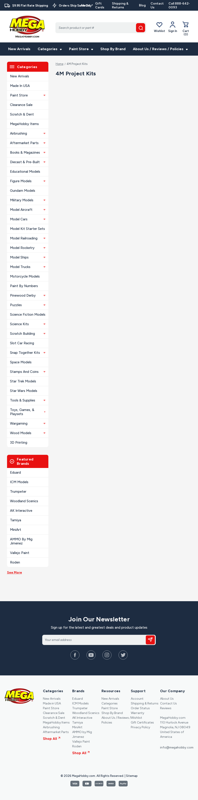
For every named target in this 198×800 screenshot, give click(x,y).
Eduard (15, 472)
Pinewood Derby (28, 295)
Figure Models (28, 181)
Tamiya (15, 520)
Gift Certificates (142, 722)
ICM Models (19, 482)
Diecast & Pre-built (28, 162)
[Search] (100, 27)
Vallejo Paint (19, 553)
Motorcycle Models (25, 276)
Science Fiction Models (27, 315)
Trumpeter (18, 492)
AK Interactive (21, 511)
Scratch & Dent (22, 114)
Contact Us (157, 5)
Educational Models (25, 172)
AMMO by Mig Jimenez (21, 541)
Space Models (21, 362)
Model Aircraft (28, 210)
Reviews (165, 708)
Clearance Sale (21, 105)
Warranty (137, 713)
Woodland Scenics (24, 501)
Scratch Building (28, 334)
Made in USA (20, 86)
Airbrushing (28, 133)
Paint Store (81, 49)
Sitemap (132, 776)
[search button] (140, 27)
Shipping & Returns (120, 5)
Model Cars (28, 219)
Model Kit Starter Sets (27, 229)
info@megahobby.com (176, 747)
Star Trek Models (23, 381)
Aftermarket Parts (28, 143)
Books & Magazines (28, 152)
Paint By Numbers (24, 286)
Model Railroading (28, 238)
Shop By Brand (113, 49)
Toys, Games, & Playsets (28, 412)
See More (14, 572)
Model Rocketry (28, 248)
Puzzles (28, 305)
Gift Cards (99, 5)
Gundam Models (22, 191)
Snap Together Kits (28, 353)
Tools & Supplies (28, 400)
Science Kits (28, 324)
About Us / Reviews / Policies (160, 49)
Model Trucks (28, 267)
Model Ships (28, 257)
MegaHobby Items (24, 124)
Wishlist (159, 27)
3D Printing (18, 443)
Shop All (51, 739)
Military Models (28, 200)
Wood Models (28, 433)
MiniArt (15, 530)
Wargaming (28, 423)
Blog (142, 5)
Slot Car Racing (22, 343)
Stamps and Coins (28, 372)
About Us (167, 699)
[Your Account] (172, 27)
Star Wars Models (23, 391)
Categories (50, 49)
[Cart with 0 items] (185, 28)
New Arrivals (19, 49)
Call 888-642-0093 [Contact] (179, 5)
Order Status (140, 708)
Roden (15, 562)
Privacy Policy (140, 727)
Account (137, 699)
